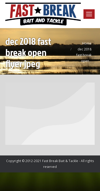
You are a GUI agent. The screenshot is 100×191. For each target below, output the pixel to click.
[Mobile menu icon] (89, 14)
